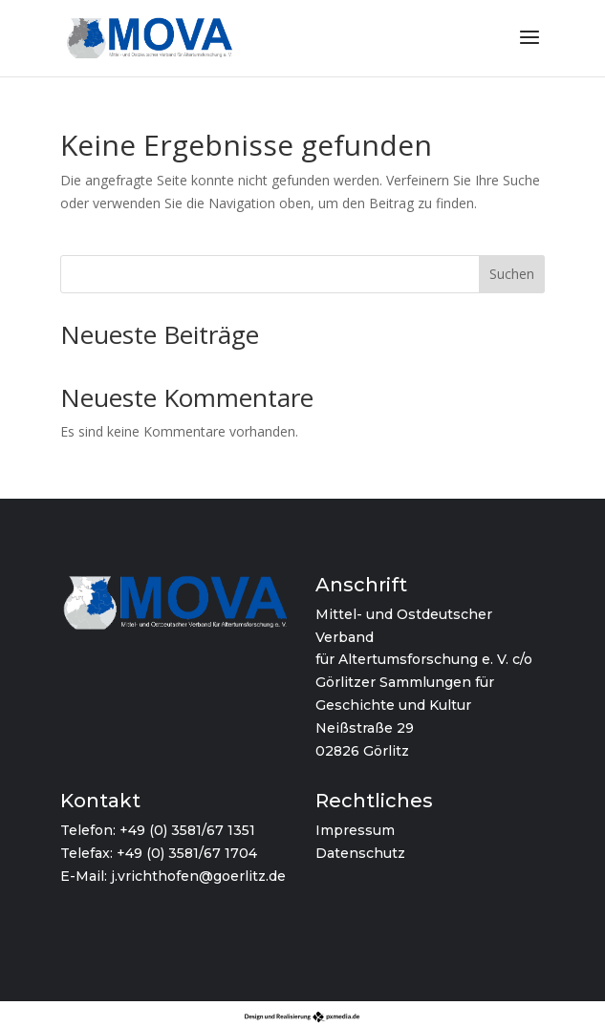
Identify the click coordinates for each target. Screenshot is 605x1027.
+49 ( (136, 830)
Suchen (511, 274)
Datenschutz (360, 853)
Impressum (355, 830)
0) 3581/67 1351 (204, 830)
